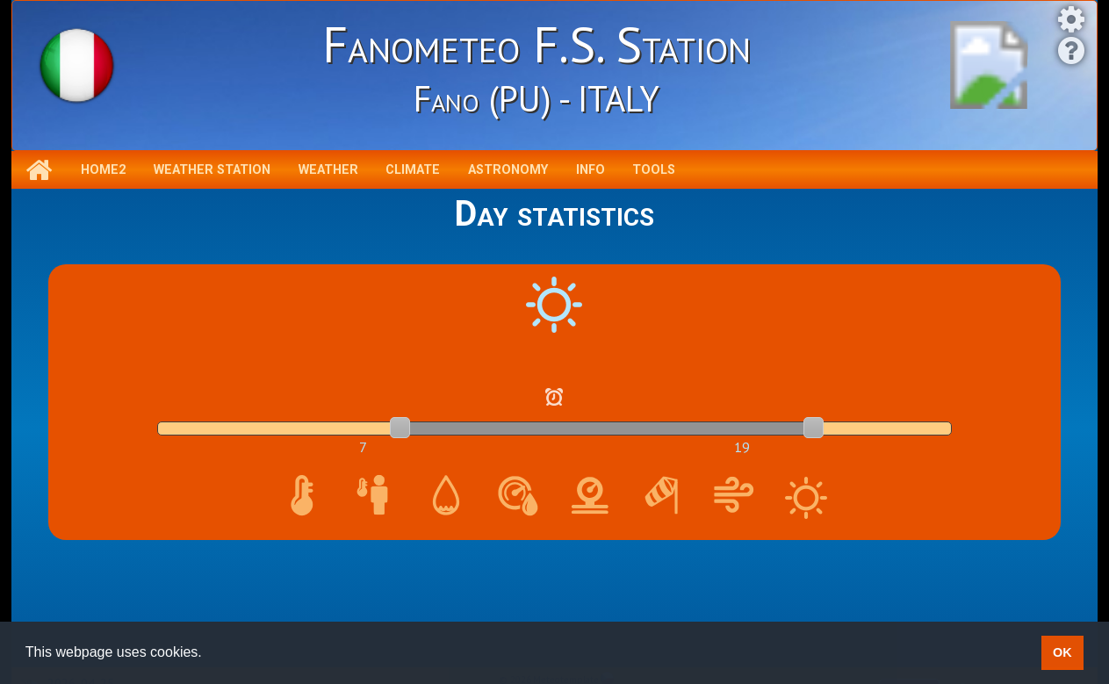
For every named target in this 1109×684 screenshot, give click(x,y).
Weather (328, 169)
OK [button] (1062, 652)
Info (590, 169)
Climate (412, 169)
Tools (653, 169)
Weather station (212, 169)
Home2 (103, 169)
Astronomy (508, 169)
